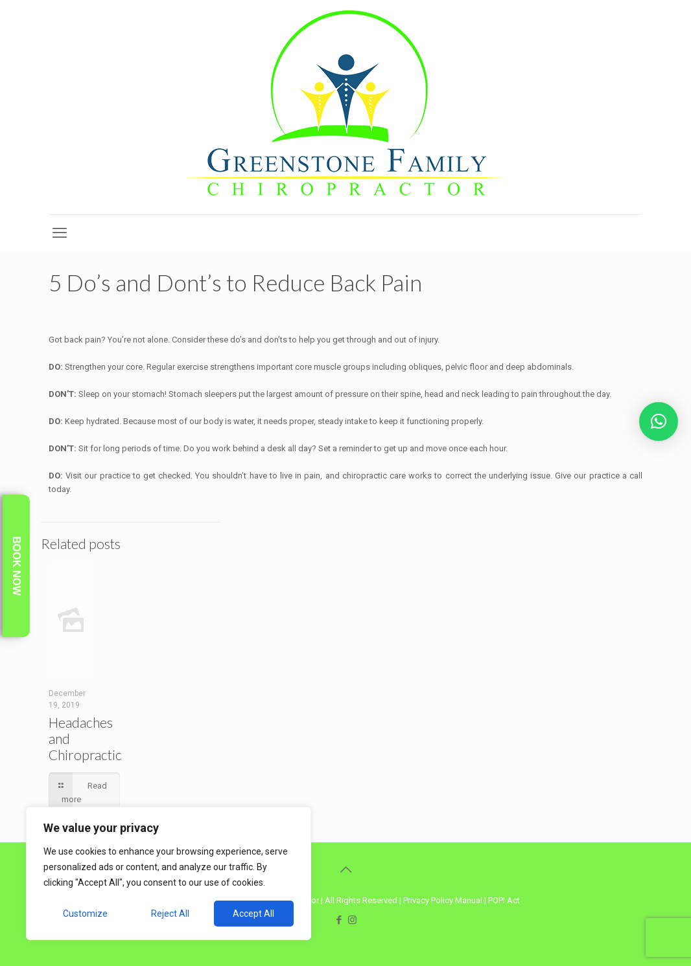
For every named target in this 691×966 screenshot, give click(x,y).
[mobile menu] (60, 233)
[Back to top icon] (345, 869)
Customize (85, 913)
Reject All (170, 913)
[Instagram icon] (352, 920)
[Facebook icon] (339, 920)
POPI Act (504, 900)
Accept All (253, 913)
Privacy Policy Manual (442, 900)
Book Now (16, 566)
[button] (658, 421)
